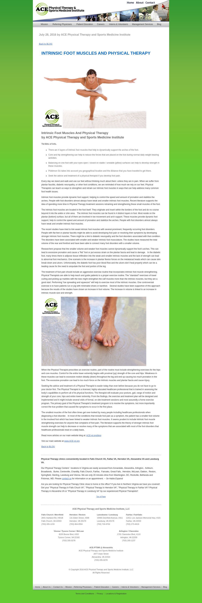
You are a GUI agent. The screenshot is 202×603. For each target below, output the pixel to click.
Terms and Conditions (84, 594)
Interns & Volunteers (118, 24)
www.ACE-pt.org (72, 441)
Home (37, 587)
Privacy (100, 594)
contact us (66, 478)
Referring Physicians (62, 24)
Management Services (142, 24)
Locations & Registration (116, 594)
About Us (47, 587)
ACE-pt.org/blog (93, 435)
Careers (100, 24)
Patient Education (85, 24)
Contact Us (58, 587)
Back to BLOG (45, 44)
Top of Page (101, 497)
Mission (44, 24)
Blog (159, 24)
